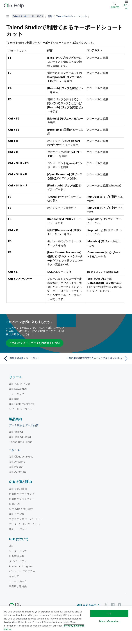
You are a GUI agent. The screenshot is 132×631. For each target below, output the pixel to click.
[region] (66, 618)
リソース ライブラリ (21, 409)
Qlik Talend (16, 431)
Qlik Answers (17, 461)
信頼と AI (14, 503)
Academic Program (21, 566)
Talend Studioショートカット (71, 16)
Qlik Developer (18, 388)
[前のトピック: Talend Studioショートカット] (34, 358)
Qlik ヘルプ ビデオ (19, 383)
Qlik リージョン (18, 529)
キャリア (14, 576)
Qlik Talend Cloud (20, 436)
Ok (109, 613)
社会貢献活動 (16, 556)
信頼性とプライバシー (22, 498)
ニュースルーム (18, 581)
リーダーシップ (18, 551)
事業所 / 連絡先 (18, 586)
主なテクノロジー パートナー (26, 518)
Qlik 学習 (14, 398)
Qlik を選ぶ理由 (18, 488)
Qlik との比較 (16, 513)
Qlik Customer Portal (22, 403)
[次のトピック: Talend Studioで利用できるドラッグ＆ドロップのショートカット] (98, 358)
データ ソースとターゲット (24, 524)
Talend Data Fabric (20, 441)
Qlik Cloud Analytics (21, 456)
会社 (11, 545)
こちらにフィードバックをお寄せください (34, 343)
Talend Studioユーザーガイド (27, 16)
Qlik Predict (16, 466)
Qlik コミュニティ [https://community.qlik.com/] (88, 605)
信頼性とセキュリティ (22, 493)
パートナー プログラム (22, 571)
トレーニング (16, 393)
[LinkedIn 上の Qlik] (112, 604)
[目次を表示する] (7, 16)
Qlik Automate (17, 471)
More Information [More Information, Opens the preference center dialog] (109, 621)
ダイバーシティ (18, 561)
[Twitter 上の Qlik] (106, 604)
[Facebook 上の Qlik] (119, 604)
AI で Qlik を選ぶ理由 (21, 508)
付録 (50, 16)
